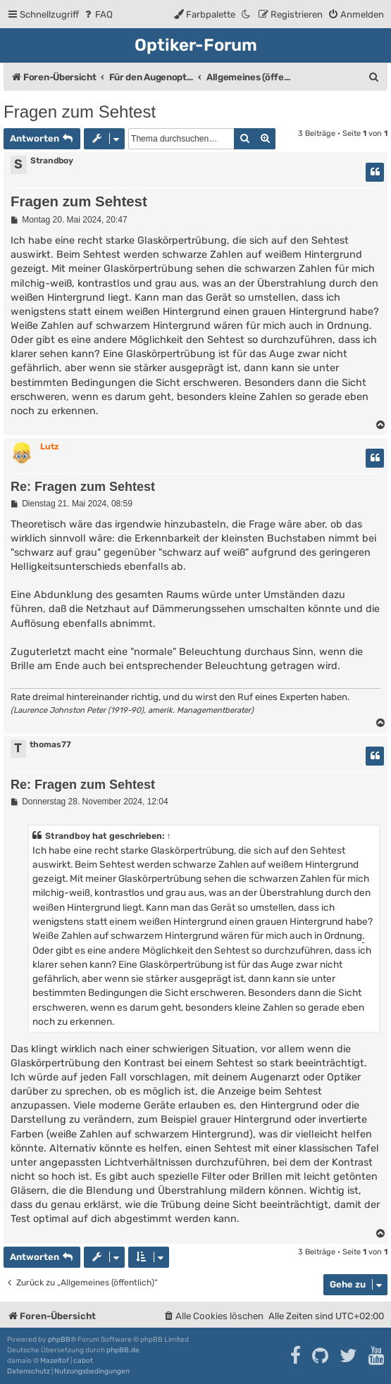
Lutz (49, 446)
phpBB (59, 1339)
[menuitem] (97, 14)
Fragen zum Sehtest (80, 111)
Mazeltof (54, 1361)
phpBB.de (122, 1350)
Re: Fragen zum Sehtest (83, 487)
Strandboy (51, 161)
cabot (83, 1361)
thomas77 (50, 744)
